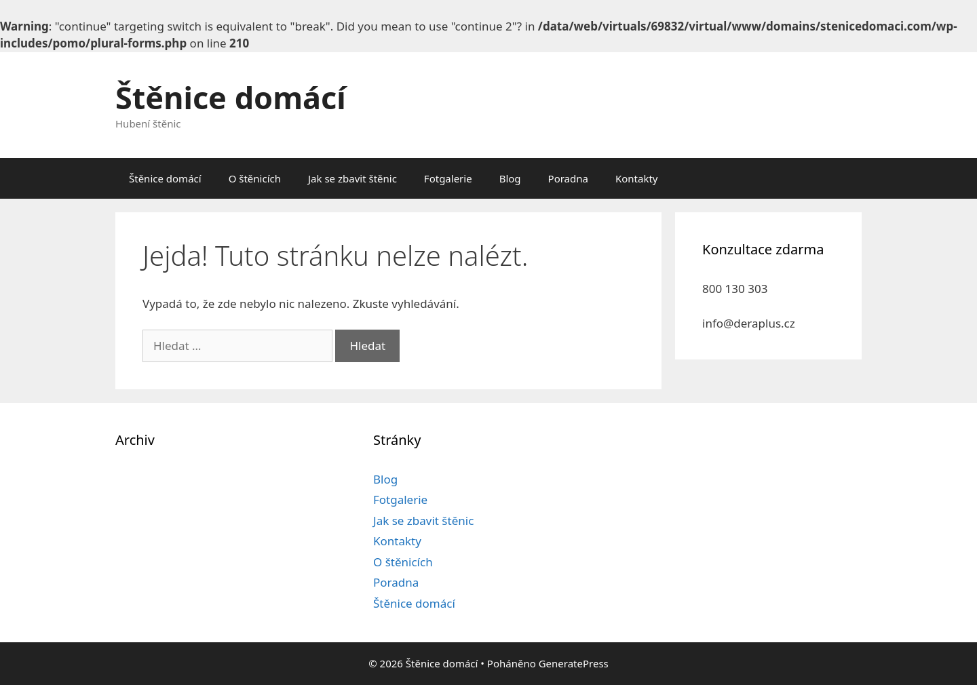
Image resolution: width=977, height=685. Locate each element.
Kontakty (636, 178)
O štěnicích (255, 178)
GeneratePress (574, 663)
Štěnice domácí (230, 97)
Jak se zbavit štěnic (352, 178)
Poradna (568, 178)
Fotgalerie (448, 178)
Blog (510, 178)
